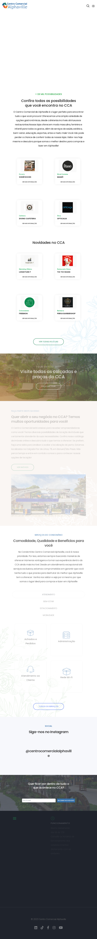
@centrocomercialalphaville (48, 753)
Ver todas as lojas (48, 341)
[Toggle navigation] (93, 6)
